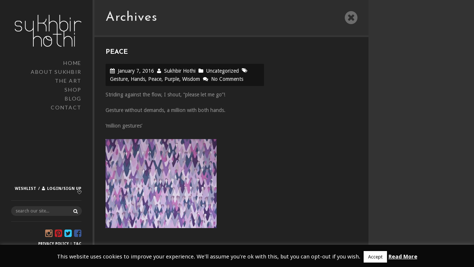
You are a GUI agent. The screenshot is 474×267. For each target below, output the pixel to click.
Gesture (119, 79)
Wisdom (191, 79)
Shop (72, 89)
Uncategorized (222, 71)
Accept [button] (375, 257)
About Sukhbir (56, 72)
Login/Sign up (64, 188)
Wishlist (25, 188)
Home (72, 63)
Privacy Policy (53, 244)
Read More (402, 256)
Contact (66, 107)
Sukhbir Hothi (180, 71)
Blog (73, 98)
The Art (68, 81)
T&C (77, 244)
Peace (154, 79)
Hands (138, 79)
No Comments (227, 79)
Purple (171, 79)
